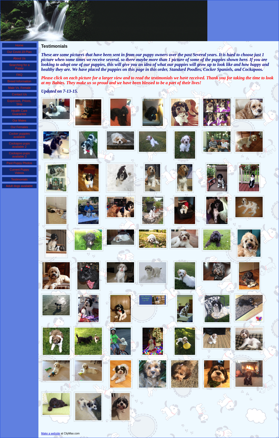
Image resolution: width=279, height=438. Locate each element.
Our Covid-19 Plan (19, 51)
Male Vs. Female (19, 87)
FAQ (19, 74)
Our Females (19, 127)
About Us (19, 58)
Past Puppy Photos (19, 163)
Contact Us (19, 94)
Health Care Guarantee (19, 112)
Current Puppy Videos (19, 171)
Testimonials (19, 179)
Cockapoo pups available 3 (19, 155)
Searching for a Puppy (19, 66)
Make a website (50, 433)
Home (19, 45)
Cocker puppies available (19, 135)
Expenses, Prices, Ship (19, 102)
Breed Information (19, 81)
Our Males (19, 120)
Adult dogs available (19, 186)
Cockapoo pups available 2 (19, 145)
